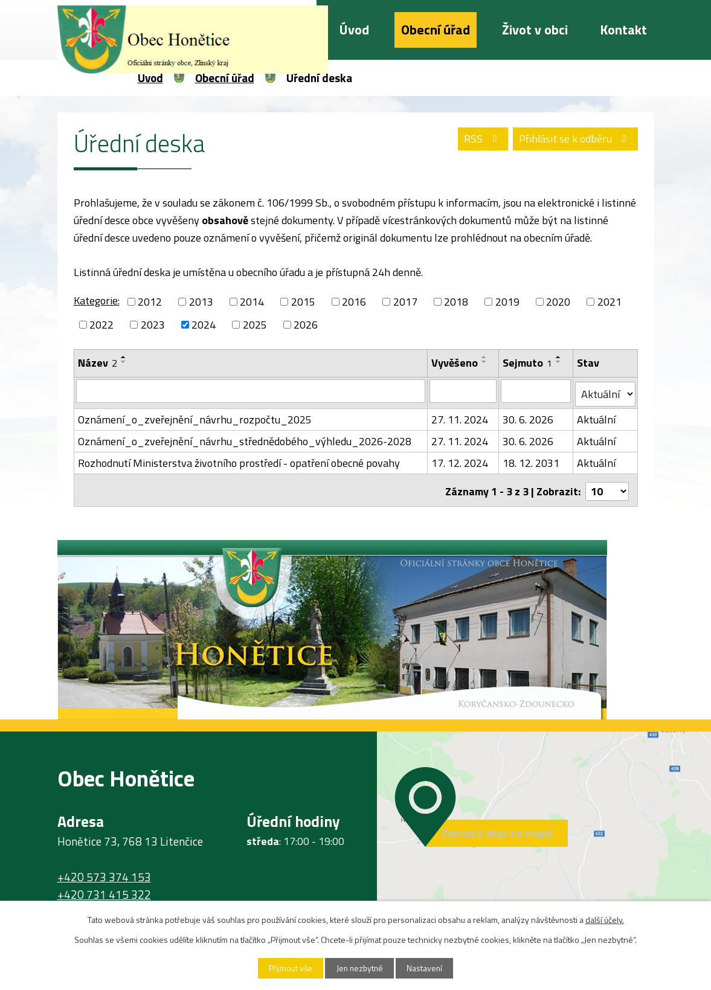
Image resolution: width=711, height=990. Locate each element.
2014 (252, 302)
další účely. (604, 919)
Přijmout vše (285, 968)
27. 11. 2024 (459, 416)
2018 (456, 302)
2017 (405, 302)
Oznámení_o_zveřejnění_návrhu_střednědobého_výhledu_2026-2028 (244, 438)
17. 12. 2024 (459, 460)
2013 (201, 302)
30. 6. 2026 (528, 416)
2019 (507, 302)
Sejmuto (527, 363)
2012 (150, 302)
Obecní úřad (435, 29)
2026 (306, 325)
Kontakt (623, 29)
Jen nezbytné (359, 968)
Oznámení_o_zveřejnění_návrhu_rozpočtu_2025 (195, 416)
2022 (101, 325)
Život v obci (535, 29)
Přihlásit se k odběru (573, 140)
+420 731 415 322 (104, 888)
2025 (255, 325)
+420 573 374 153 (104, 871)
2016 (354, 302)
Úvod (354, 29)
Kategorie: (97, 300)
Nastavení (429, 968)
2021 (609, 302)
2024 (203, 325)
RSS (476, 140)
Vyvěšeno (454, 363)
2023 (153, 325)
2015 (303, 302)
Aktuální (596, 416)
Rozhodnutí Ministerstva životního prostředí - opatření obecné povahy (239, 460)
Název (97, 363)
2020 (558, 302)
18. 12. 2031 (531, 460)
